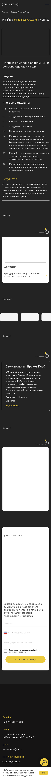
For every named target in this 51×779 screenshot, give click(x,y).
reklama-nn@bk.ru (12, 749)
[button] (14, 405)
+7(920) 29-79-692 (13, 722)
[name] (25, 623)
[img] (10, 4)
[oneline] (25, 642)
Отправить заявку (25, 659)
